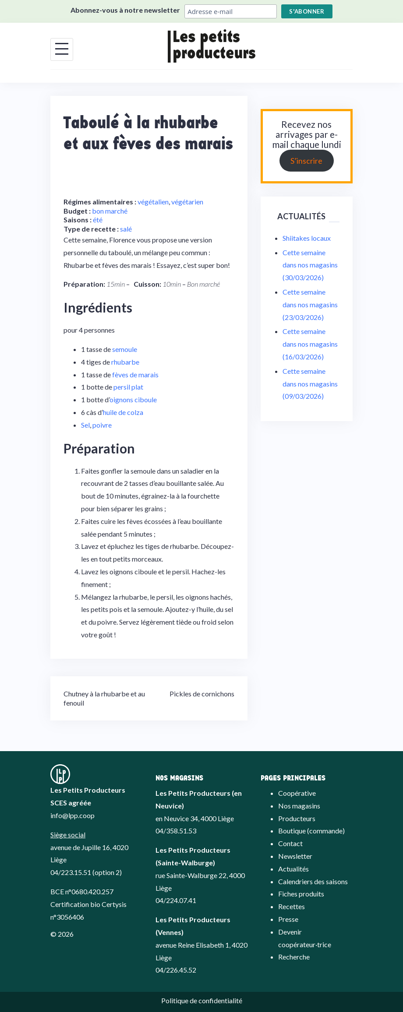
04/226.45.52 (176, 970)
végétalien (153, 201)
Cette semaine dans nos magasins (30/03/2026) (310, 265)
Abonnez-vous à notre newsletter (125, 10)
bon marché (109, 211)
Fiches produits (301, 893)
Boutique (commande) (311, 830)
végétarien (187, 201)
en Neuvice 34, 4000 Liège (195, 818)
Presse (288, 919)
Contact (290, 843)
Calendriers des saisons (313, 881)
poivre (102, 425)
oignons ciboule (133, 399)
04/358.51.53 (176, 830)
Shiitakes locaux (307, 238)
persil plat (128, 387)
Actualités (293, 868)
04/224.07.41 (176, 900)
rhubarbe (125, 362)
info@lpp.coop (72, 815)
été (98, 219)
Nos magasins (299, 805)
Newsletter (295, 856)
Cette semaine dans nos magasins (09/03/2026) (310, 384)
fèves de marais (135, 374)
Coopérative (297, 793)
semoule (124, 349)
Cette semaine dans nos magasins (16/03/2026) (310, 344)
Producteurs (296, 818)
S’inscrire (306, 160)
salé (126, 229)
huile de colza (123, 412)
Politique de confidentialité (201, 1000)
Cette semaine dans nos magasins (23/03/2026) (310, 304)
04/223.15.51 (70, 872)
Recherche (294, 956)
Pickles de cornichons (202, 693)
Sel (85, 425)
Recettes (291, 906)
